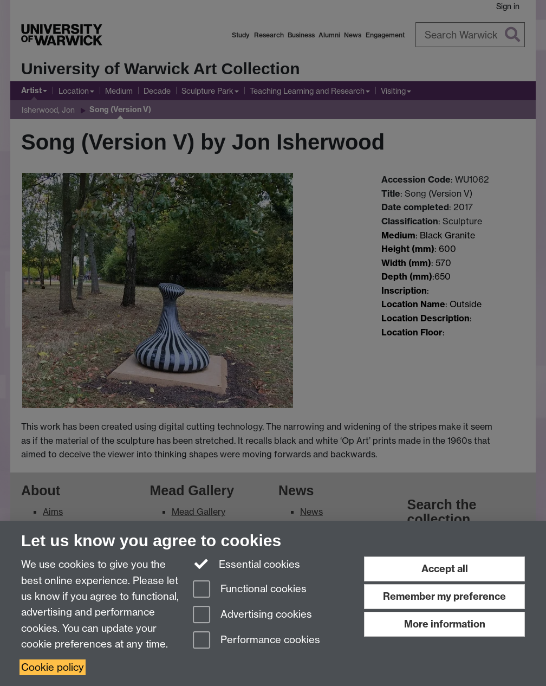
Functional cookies (250, 590)
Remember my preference (444, 596)
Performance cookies (256, 641)
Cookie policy (52, 667)
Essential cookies (247, 563)
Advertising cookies (252, 615)
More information (444, 624)
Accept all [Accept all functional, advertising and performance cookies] (444, 568)
